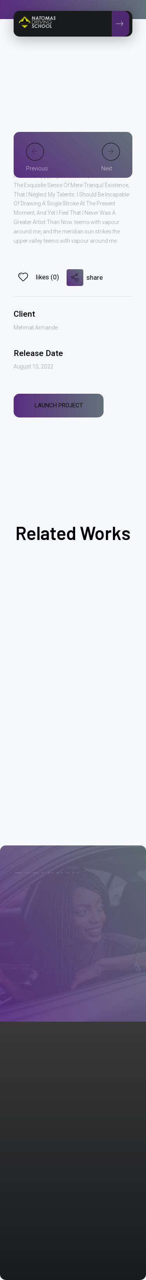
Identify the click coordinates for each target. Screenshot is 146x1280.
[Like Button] (23, 276)
